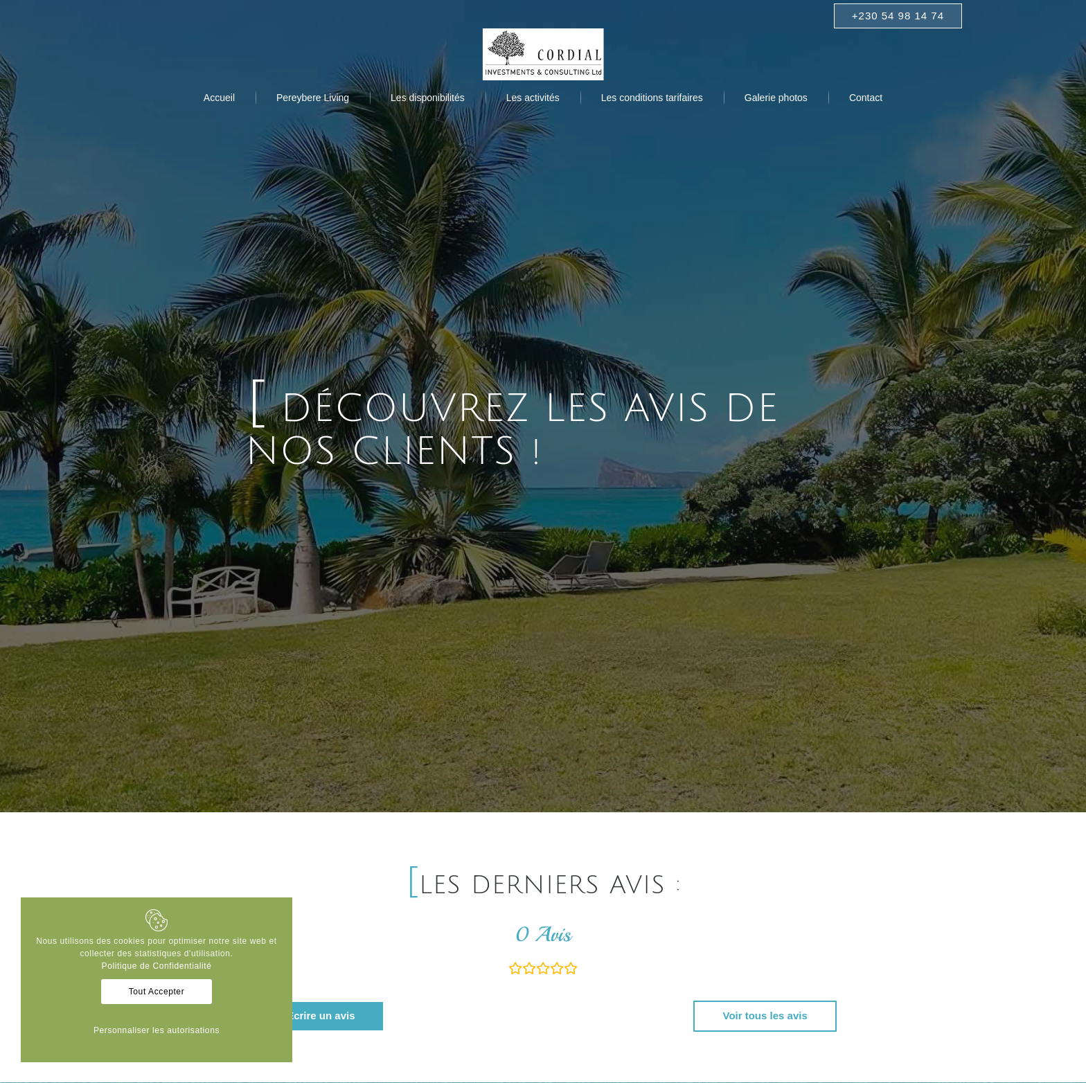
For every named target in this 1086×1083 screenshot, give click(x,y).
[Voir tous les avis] (764, 1016)
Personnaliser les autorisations (157, 1030)
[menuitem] (219, 97)
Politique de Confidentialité (157, 966)
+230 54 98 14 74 (898, 15)
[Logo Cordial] (543, 54)
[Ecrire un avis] (321, 1016)
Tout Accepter (157, 991)
